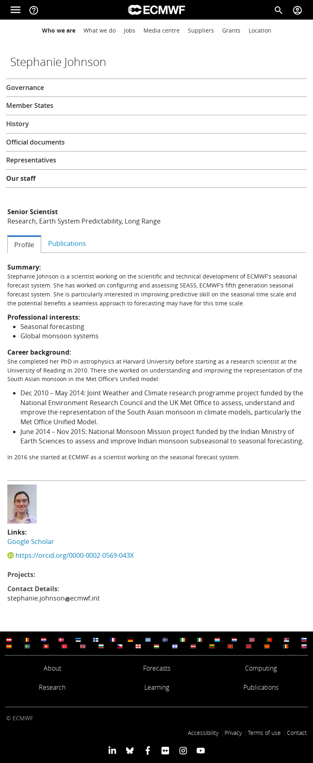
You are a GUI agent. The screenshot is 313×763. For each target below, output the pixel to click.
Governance (25, 87)
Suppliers (201, 30)
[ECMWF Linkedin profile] (112, 750)
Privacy (233, 733)
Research (52, 687)
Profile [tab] (24, 244)
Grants (231, 30)
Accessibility (203, 733)
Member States (29, 105)
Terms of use (264, 733)
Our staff (20, 178)
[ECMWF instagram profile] (183, 750)
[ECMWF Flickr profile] (165, 750)
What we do (100, 30)
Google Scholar (30, 541)
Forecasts (156, 668)
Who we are (58, 30)
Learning (156, 687)
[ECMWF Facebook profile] (147, 750)
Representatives (31, 160)
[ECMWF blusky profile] (130, 750)
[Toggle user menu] (297, 10)
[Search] (278, 10)
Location (260, 30)
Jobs (129, 30)
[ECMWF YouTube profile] (200, 750)
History (17, 123)
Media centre (161, 30)
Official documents (35, 142)
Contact (297, 733)
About (52, 668)
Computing (261, 668)
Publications (260, 687)
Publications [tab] (67, 243)
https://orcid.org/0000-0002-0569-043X (74, 555)
